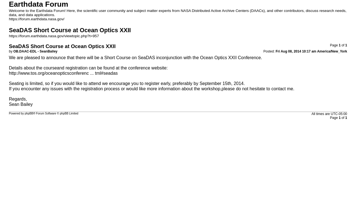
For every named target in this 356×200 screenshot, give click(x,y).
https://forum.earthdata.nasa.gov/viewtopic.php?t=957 (54, 36)
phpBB (29, 113)
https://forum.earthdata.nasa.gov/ (37, 19)
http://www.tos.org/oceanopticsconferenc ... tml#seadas (63, 73)
